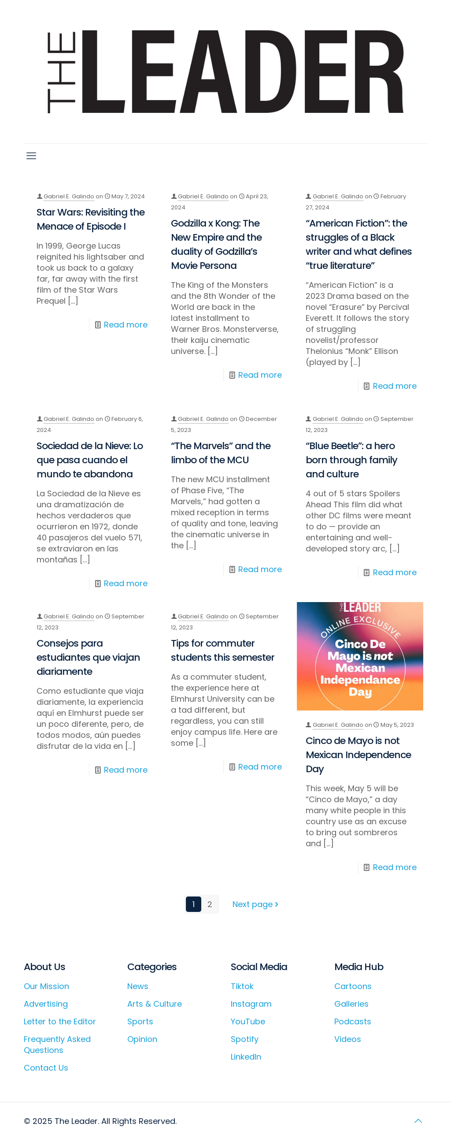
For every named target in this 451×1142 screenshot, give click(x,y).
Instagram (251, 1003)
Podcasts (352, 1021)
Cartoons (353, 986)
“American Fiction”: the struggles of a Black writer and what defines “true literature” (359, 244)
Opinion (142, 1039)
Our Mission (46, 986)
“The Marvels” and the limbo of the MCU (220, 453)
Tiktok (242, 986)
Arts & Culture (154, 1003)
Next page (257, 904)
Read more (126, 324)
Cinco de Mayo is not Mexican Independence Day (358, 755)
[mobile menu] (31, 156)
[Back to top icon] (418, 1121)
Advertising (46, 1003)
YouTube (248, 1021)
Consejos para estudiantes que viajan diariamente (88, 657)
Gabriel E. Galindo (69, 196)
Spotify (245, 1039)
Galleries (351, 1003)
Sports (140, 1021)
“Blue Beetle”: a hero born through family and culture (351, 460)
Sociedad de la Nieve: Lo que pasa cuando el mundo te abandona (90, 460)
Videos (347, 1039)
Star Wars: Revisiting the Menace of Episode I (90, 219)
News (137, 986)
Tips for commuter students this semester (222, 650)
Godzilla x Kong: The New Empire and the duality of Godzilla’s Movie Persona (216, 244)
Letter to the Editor (60, 1021)
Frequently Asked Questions (57, 1045)
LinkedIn (246, 1056)
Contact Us (46, 1067)
